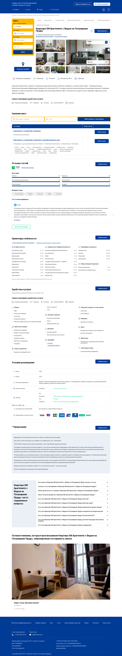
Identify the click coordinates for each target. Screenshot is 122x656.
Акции (40, 9)
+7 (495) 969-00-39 (19, 635)
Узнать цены (101, 132)
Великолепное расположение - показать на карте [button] (48, 243)
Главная (14, 15)
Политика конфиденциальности (21, 623)
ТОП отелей (54, 9)
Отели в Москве (22, 15)
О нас (59, 623)
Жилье (16, 9)
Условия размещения (103, 20)
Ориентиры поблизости (73, 20)
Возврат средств (40, 623)
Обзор (39, 20)
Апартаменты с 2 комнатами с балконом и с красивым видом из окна (36, 140)
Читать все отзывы (27, 167)
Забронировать (102, 31)
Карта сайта (107, 623)
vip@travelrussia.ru (36, 634)
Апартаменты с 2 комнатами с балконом (27, 131)
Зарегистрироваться (82, 4)
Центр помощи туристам (72, 623)
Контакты (96, 623)
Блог (28, 9)
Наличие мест (48, 20)
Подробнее (17, 220)
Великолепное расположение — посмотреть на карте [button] (51, 36)
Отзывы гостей (60, 20)
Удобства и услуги (89, 20)
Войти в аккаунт (102, 4)
